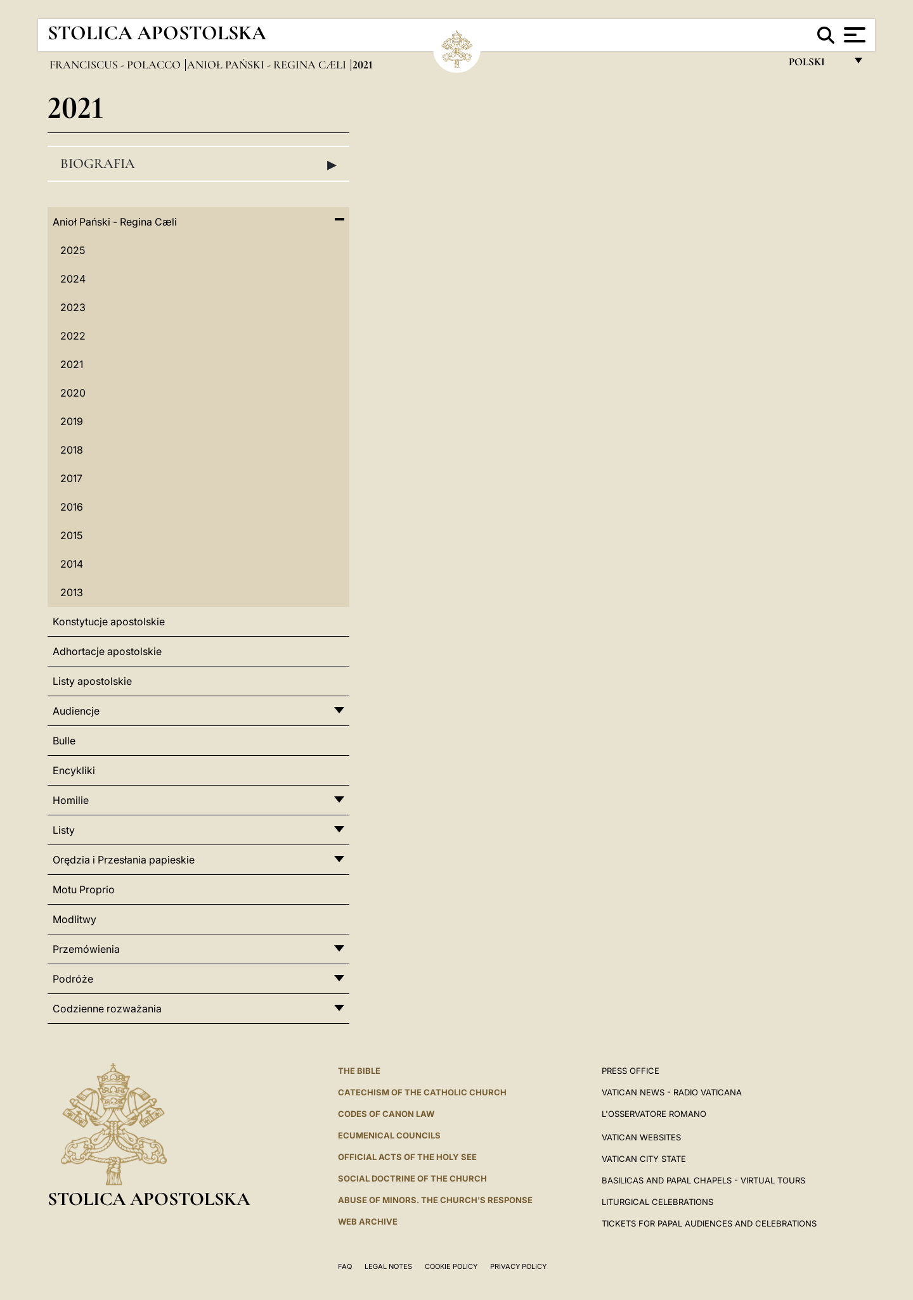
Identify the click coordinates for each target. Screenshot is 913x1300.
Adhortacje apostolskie (107, 651)
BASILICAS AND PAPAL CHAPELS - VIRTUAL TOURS (703, 1180)
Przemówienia (86, 949)
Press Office (630, 1071)
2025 (72, 250)
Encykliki (74, 770)
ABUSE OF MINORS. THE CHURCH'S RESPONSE (435, 1200)
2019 (71, 421)
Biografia (198, 164)
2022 (73, 335)
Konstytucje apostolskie (109, 621)
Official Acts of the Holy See (407, 1157)
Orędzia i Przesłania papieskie (124, 859)
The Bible (359, 1071)
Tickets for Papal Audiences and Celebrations (709, 1223)
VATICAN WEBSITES (641, 1137)
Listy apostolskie (92, 681)
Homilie (71, 800)
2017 (71, 478)
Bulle (64, 740)
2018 (71, 449)
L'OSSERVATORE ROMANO (654, 1114)
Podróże (73, 978)
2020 (73, 392)
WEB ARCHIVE (368, 1221)
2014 (71, 564)
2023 (73, 307)
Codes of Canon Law (386, 1114)
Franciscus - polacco (116, 65)
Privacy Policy (518, 1266)
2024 (73, 278)
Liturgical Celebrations (657, 1202)
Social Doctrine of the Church (412, 1178)
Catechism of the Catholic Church (422, 1092)
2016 (71, 506)
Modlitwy (74, 919)
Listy (64, 830)
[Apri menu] (853, 35)
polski (816, 65)
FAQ (345, 1266)
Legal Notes (388, 1266)
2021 (71, 364)
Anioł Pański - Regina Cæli (268, 65)
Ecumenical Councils (389, 1135)
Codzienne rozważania (107, 1008)
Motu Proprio (84, 889)
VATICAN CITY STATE (644, 1159)
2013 (71, 592)
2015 (71, 535)
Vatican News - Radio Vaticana (672, 1092)
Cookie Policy (451, 1266)
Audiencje (76, 710)
